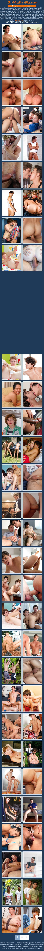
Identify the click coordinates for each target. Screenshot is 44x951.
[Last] (26, 937)
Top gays (15, 6)
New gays (29, 6)
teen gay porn (19, 20)
